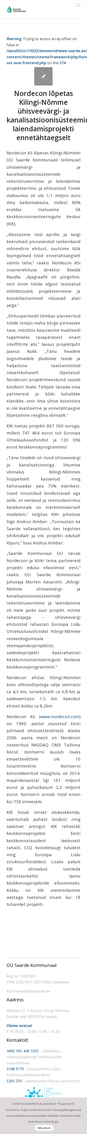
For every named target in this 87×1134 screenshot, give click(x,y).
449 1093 (31, 1051)
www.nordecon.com (59, 716)
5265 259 (14, 1080)
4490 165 (14, 1051)
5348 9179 (15, 1068)
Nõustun (44, 1128)
